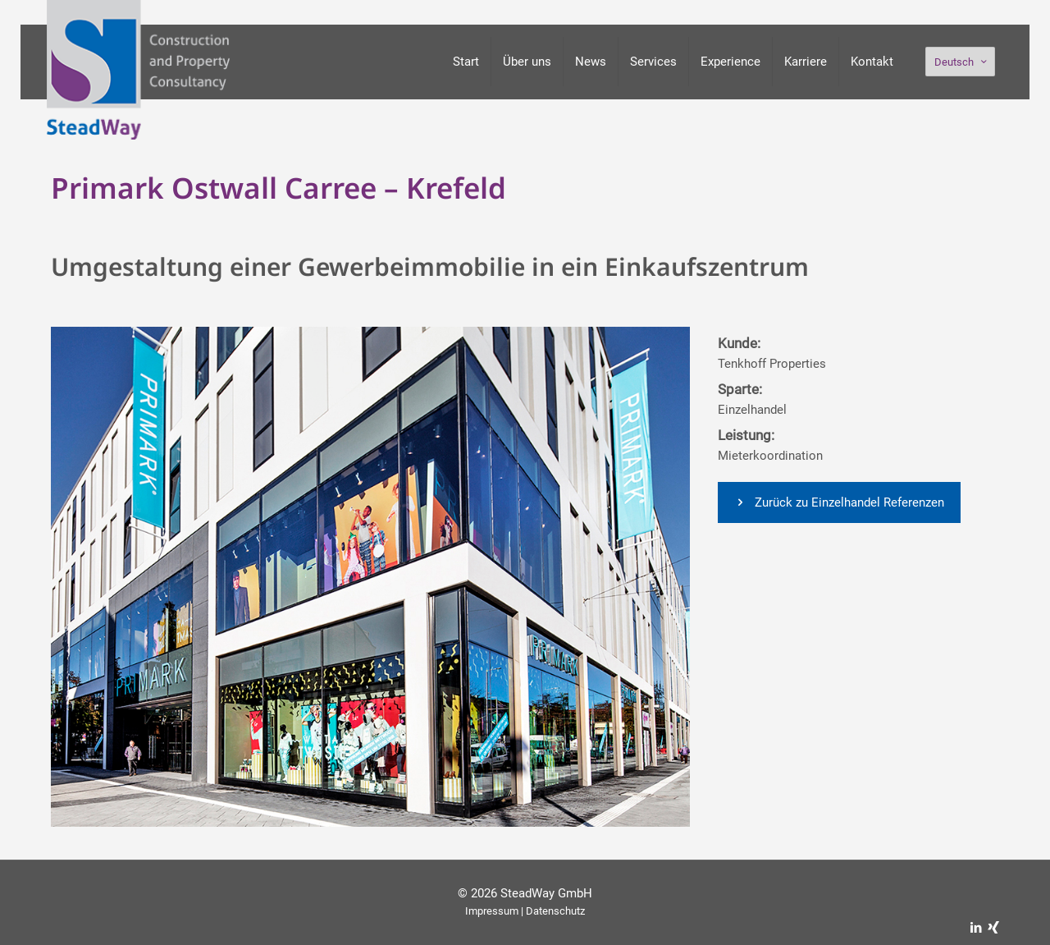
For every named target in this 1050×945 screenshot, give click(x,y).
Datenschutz (555, 911)
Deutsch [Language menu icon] (961, 62)
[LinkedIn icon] (976, 927)
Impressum (491, 911)
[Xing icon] (993, 927)
